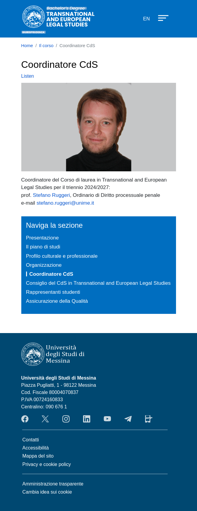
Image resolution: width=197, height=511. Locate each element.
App (148, 418)
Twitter (45, 418)
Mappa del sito (38, 455)
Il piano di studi (43, 247)
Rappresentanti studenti (53, 292)
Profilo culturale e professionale (62, 256)
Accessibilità (35, 447)
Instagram (66, 418)
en (146, 18)
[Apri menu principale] (160, 18)
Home (27, 45)
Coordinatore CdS (51, 274)
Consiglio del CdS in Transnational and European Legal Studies (98, 283)
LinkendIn (86, 418)
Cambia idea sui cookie (47, 491)
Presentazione (42, 238)
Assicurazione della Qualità (57, 301)
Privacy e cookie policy (46, 464)
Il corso (46, 45)
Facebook (24, 418)
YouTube (107, 418)
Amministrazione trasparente (53, 483)
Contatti (30, 439)
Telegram (128, 418)
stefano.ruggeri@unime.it (65, 203)
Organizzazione (44, 265)
